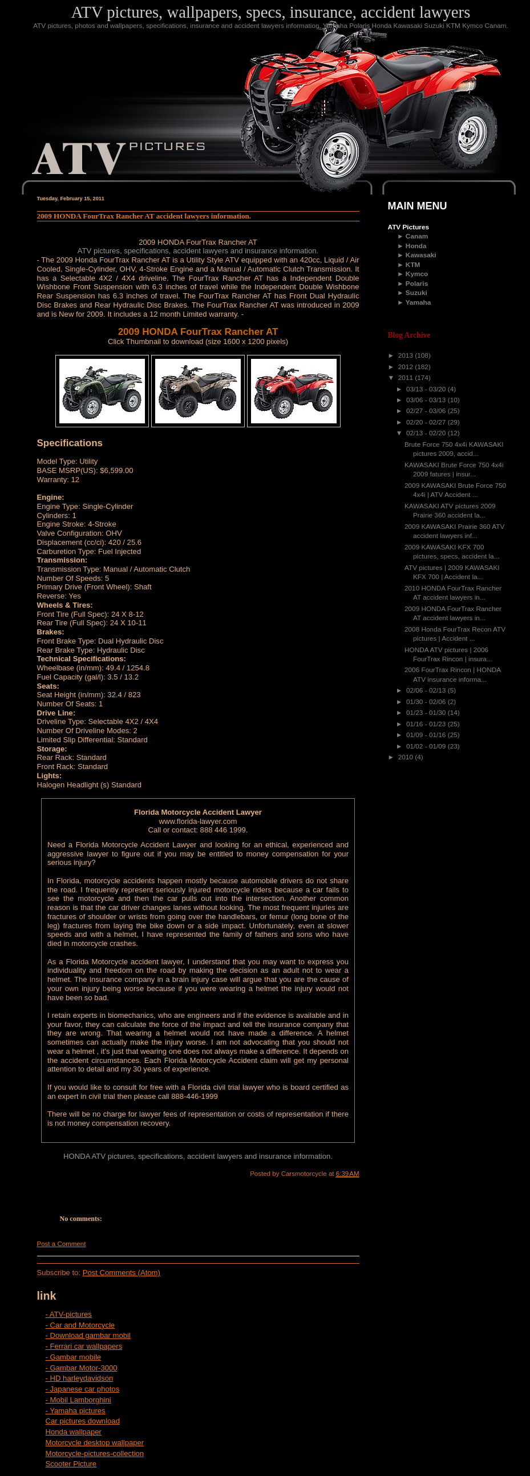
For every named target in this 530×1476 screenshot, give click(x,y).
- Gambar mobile (74, 1357)
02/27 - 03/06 (427, 411)
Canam (417, 236)
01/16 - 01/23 (427, 724)
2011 (406, 378)
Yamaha (418, 302)
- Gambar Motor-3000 (82, 1368)
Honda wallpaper (74, 1432)
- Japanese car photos (83, 1389)
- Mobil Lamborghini (78, 1400)
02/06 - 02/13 (427, 690)
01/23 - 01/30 (427, 713)
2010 (406, 757)
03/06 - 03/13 (427, 400)
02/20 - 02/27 (427, 422)
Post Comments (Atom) (121, 1272)
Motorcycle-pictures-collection (95, 1453)
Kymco (417, 274)
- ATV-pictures (69, 1314)
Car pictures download (83, 1421)
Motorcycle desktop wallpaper (95, 1442)
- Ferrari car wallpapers (84, 1346)
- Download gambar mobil (88, 1335)
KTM (413, 265)
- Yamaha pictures (76, 1410)
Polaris (417, 284)
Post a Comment (61, 1243)
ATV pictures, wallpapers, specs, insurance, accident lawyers (271, 12)
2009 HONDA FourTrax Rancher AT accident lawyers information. (144, 216)
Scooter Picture (71, 1463)
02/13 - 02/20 (427, 433)
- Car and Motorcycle (80, 1325)
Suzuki (416, 293)
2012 (406, 367)
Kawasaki (421, 255)
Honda (416, 246)
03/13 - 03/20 (427, 389)
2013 (406, 355)
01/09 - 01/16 (427, 735)
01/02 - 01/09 (427, 746)
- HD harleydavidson (80, 1378)
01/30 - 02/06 (427, 702)
